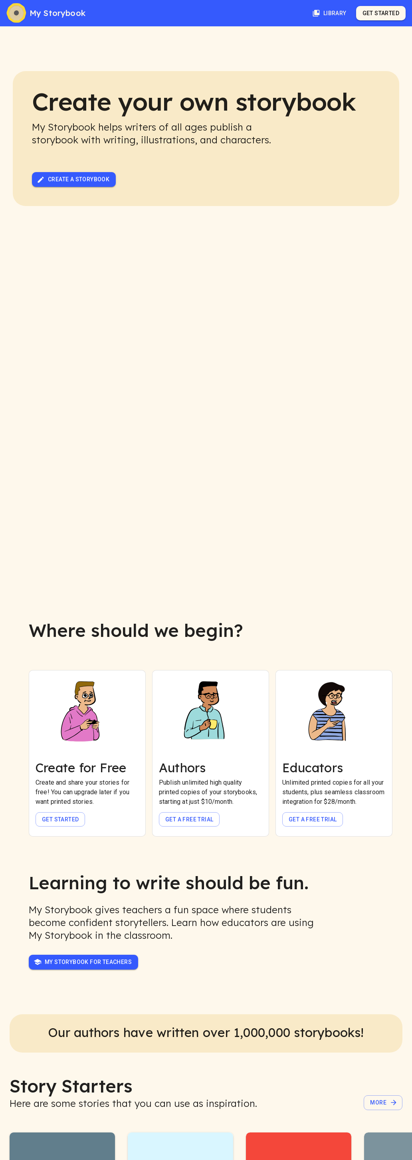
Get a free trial (189, 819)
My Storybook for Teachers (83, 962)
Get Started (380, 13)
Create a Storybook (73, 180)
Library (329, 13)
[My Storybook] (45, 13)
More (384, 1102)
